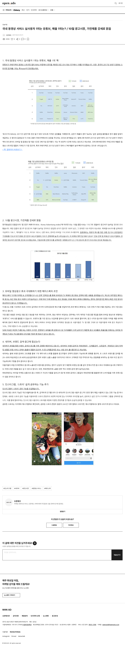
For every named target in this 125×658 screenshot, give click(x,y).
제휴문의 (25, 616)
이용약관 (5, 632)
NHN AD (6, 609)
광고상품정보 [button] (42, 10)
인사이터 (34, 10)
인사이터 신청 (35, 616)
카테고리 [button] (6, 10)
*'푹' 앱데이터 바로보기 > (12, 149)
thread (13, 636)
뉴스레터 (46, 616)
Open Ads (8, 3)
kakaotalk (21, 636)
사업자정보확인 (27, 625)
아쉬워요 (71, 525)
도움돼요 (54, 525)
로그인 (121, 3)
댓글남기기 (117, 555)
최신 (23, 10)
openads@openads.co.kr (110, 625)
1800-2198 (92, 625)
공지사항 (16, 616)
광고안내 (55, 616)
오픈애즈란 (6, 616)
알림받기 (62, 511)
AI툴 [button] (51, 10)
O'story (16, 10)
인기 (27, 10)
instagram (6, 636)
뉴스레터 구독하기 (11, 595)
